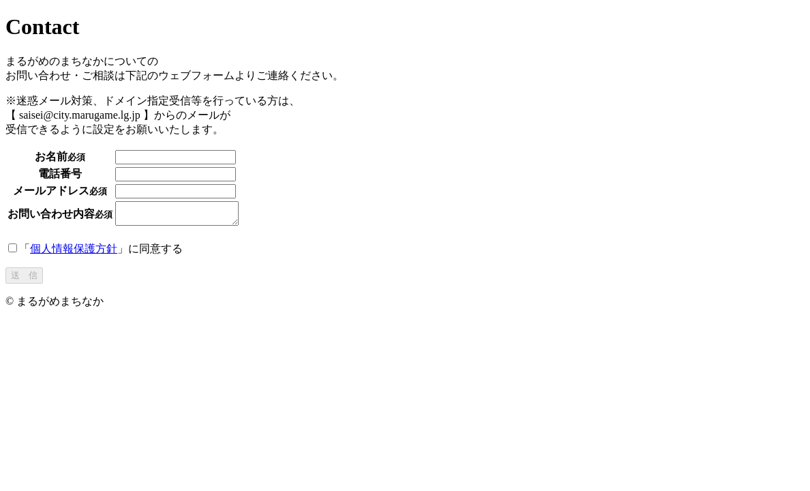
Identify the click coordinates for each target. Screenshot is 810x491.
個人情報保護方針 (73, 252)
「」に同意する (95, 252)
